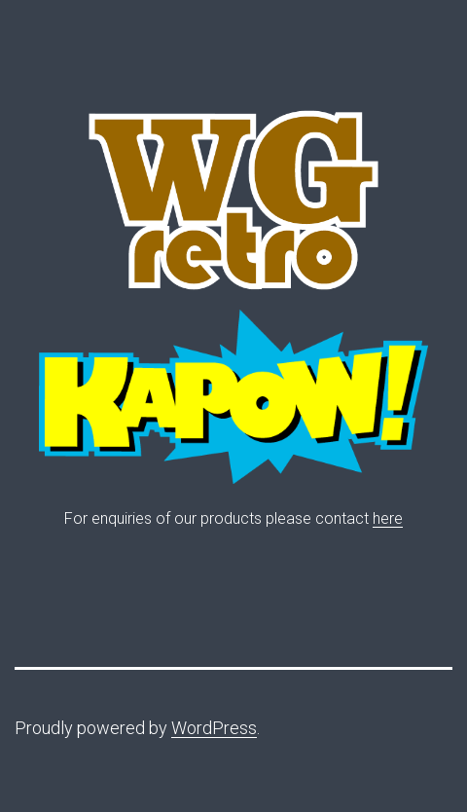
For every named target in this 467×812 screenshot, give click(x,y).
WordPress (214, 728)
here (388, 518)
